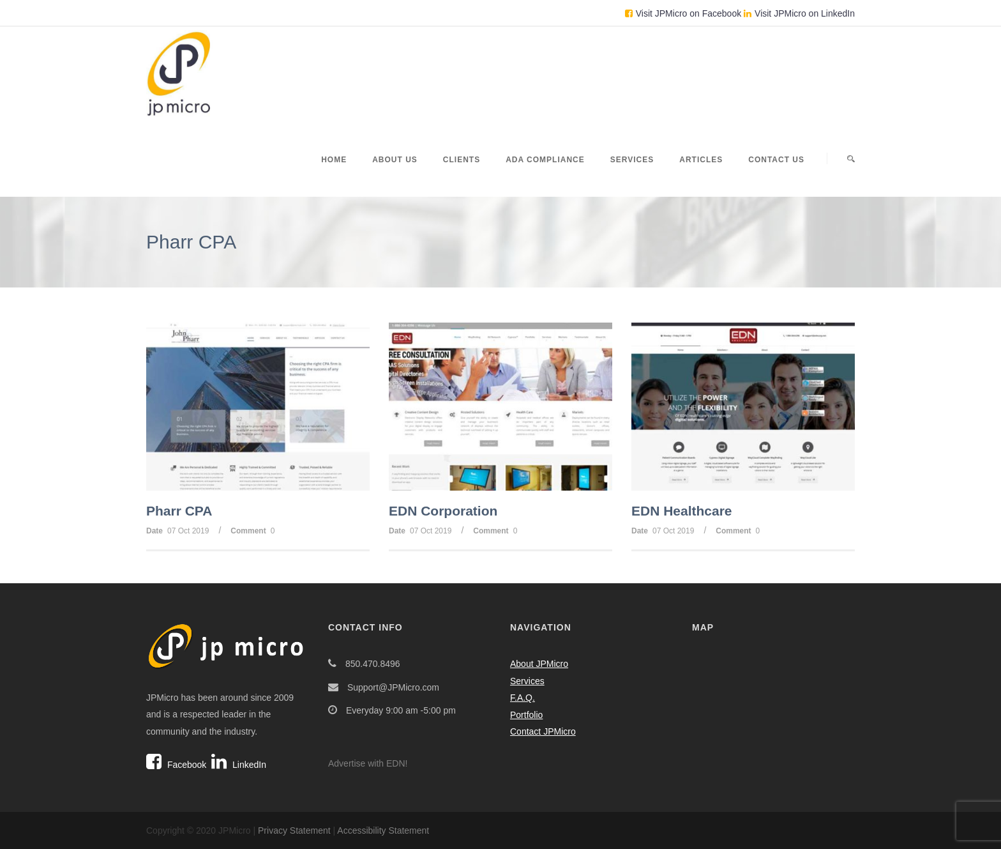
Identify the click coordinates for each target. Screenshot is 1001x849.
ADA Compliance (545, 159)
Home (334, 159)
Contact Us (776, 159)
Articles (701, 159)
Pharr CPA (179, 510)
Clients (461, 159)
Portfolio (526, 715)
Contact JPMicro (543, 731)
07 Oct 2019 (188, 530)
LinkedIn (238, 765)
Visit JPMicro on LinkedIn (799, 13)
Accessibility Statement (383, 830)
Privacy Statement (294, 830)
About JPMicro (539, 664)
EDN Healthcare (681, 510)
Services (632, 159)
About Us (395, 159)
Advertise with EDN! (367, 763)
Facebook (176, 765)
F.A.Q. (522, 697)
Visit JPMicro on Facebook (683, 13)
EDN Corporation (443, 510)
